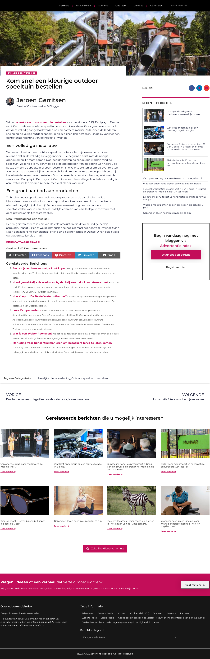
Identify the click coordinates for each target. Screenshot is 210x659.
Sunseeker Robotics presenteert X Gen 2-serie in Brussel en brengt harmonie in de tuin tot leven (186, 147)
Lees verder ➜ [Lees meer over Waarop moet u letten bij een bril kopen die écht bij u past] (7, 528)
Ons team (121, 5)
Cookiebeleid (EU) (139, 613)
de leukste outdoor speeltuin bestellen (40, 122)
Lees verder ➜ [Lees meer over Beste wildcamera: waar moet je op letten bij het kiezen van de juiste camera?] (114, 528)
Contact (138, 5)
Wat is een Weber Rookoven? (32, 333)
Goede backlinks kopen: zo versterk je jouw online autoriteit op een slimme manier (161, 617)
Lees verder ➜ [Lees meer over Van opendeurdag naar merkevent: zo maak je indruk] (7, 471)
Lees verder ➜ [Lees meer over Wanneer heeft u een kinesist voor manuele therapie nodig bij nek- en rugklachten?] (168, 531)
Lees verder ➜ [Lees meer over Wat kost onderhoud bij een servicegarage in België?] (61, 471)
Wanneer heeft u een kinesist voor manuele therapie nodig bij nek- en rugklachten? (180, 524)
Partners (64, 5)
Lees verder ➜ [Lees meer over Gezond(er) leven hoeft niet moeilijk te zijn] (61, 526)
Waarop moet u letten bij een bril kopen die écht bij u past (173, 206)
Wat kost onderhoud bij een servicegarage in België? (182, 129)
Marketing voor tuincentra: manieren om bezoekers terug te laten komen (62, 342)
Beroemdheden (105, 613)
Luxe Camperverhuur (27, 310)
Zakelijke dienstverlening (21, 73)
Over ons (103, 5)
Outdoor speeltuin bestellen (89, 378)
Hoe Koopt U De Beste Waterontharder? (40, 296)
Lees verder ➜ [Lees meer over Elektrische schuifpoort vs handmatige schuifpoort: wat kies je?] (168, 471)
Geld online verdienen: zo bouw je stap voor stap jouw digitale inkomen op (121, 622)
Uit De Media (83, 5)
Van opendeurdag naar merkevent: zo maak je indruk (183, 113)
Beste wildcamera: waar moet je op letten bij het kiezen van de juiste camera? (130, 522)
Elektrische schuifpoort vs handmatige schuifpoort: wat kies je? (186, 163)
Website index (89, 617)
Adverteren (156, 5)
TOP (199, 646)
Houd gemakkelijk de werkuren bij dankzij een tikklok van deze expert (60, 282)
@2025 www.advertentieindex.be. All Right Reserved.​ (105, 653)
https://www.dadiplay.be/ (23, 241)
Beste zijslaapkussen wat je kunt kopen (39, 268)
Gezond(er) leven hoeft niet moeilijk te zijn (167, 212)
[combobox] (181, 5)
